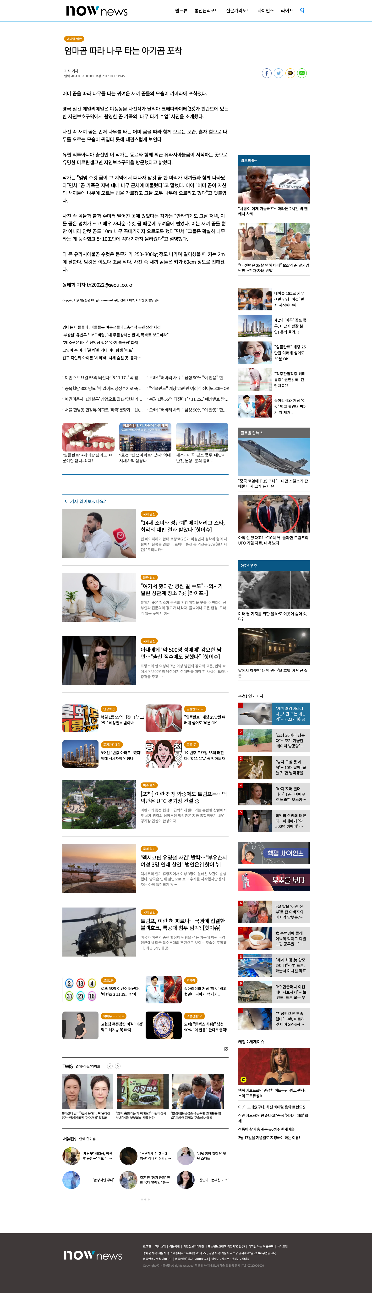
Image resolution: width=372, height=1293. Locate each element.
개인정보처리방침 (193, 1246)
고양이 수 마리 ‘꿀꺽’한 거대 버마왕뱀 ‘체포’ (97, 350)
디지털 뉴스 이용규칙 (261, 1246)
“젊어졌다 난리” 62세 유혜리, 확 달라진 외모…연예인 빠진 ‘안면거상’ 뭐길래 (86, 1115)
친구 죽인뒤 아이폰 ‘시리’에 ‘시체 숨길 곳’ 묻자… (101, 358)
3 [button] (149, 1199)
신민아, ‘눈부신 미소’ (213, 1179)
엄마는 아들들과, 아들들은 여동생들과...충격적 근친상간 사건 (111, 327)
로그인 (147, 1246)
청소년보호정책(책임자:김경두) (226, 1246)
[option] (86, 1098)
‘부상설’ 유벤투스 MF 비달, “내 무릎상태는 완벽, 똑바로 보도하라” (115, 335)
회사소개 (160, 1246)
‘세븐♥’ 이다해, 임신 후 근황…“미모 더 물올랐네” (97, 1158)
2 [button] (145, 1199)
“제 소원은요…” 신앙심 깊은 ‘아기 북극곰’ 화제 (100, 342)
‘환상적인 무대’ (103, 1179)
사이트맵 (282, 1246)
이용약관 (174, 1246)
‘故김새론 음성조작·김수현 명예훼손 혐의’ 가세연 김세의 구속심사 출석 (197, 1115)
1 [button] (142, 1199)
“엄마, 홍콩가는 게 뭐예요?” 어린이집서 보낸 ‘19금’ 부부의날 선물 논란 (142, 1115)
